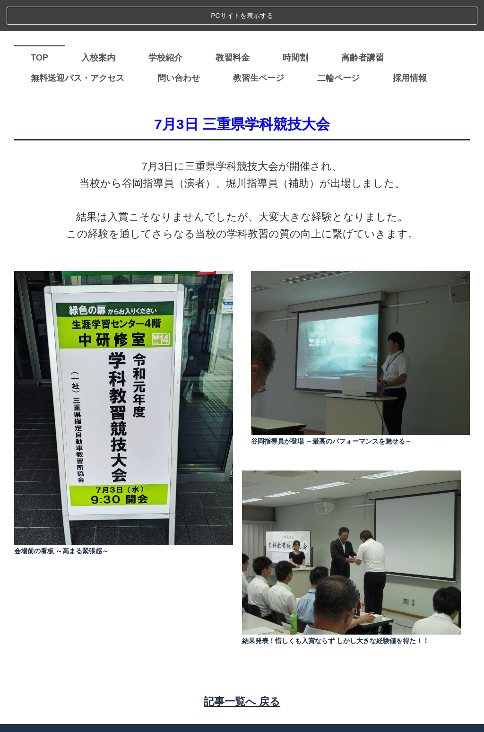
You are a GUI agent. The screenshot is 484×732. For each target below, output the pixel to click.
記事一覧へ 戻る (242, 670)
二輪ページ (338, 46)
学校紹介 (165, 26)
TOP (39, 26)
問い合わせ (178, 46)
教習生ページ (258, 46)
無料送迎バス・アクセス (77, 46)
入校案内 (98, 26)
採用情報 (410, 46)
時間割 (295, 26)
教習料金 (233, 26)
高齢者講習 (362, 26)
